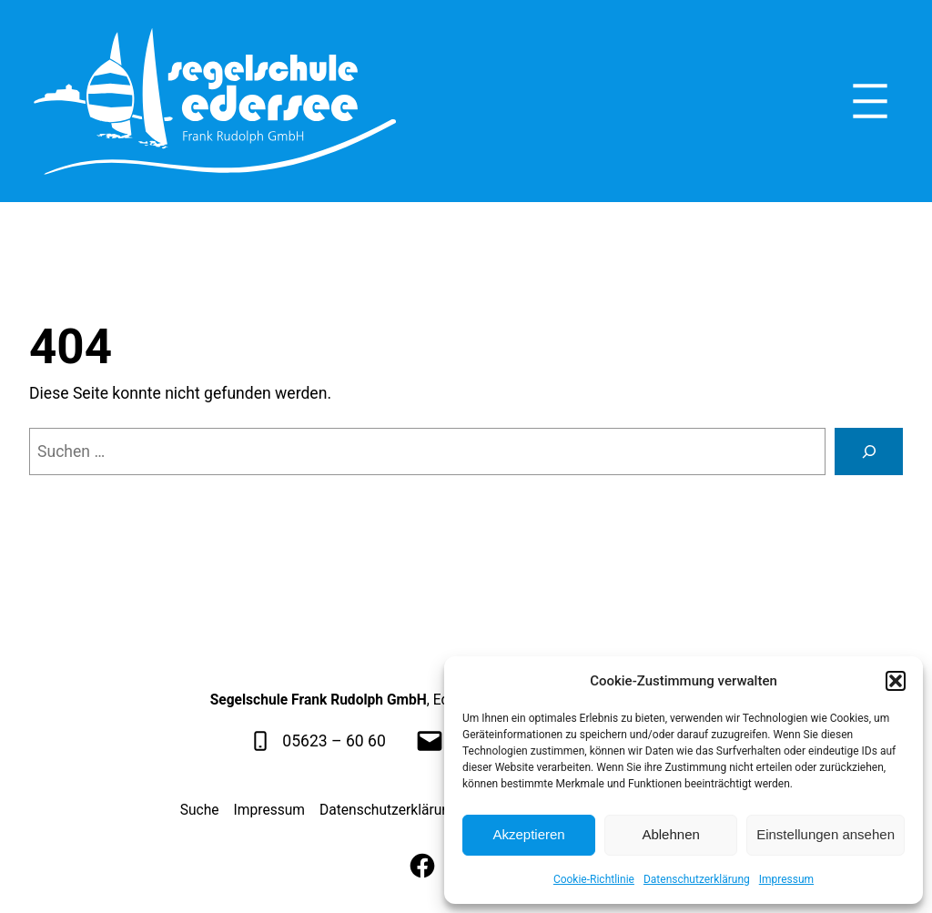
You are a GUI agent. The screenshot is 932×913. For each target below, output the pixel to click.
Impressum (786, 879)
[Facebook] (422, 865)
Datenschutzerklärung (696, 879)
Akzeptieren (528, 834)
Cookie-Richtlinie (593, 879)
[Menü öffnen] (870, 101)
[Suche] (869, 451)
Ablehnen (670, 834)
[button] (895, 681)
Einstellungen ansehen (825, 834)
